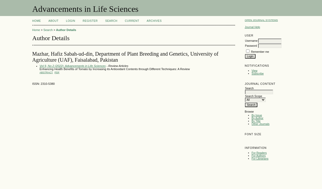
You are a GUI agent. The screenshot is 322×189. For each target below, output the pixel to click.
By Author (257, 118)
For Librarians (260, 158)
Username (251, 40)
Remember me (260, 51)
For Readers (259, 152)
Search (111, 20)
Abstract (46, 72)
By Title (256, 121)
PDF (56, 72)
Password (251, 45)
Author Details (66, 30)
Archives (154, 20)
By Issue (257, 115)
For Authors (259, 155)
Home (36, 20)
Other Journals (260, 124)
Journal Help (252, 27)
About (53, 20)
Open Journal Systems (261, 20)
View (254, 70)
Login (70, 20)
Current (132, 20)
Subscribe (258, 73)
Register (90, 20)
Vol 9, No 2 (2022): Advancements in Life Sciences (73, 65)
